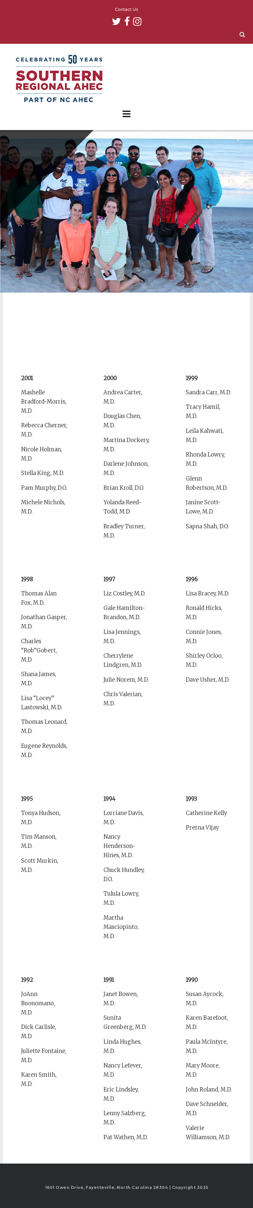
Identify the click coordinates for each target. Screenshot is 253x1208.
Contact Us (126, 9)
